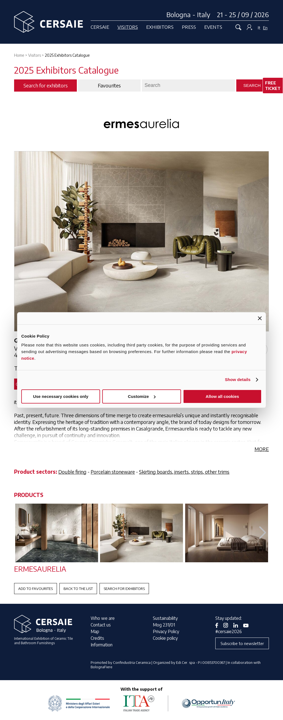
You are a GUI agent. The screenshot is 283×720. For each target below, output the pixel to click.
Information (101, 645)
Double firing (72, 471)
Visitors (127, 27)
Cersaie (100, 27)
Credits (97, 638)
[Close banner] (260, 318)
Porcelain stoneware (113, 471)
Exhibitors (160, 27)
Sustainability (165, 618)
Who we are (103, 618)
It (259, 27)
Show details (238, 379)
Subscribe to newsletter (242, 643)
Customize (142, 396)
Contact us (101, 625)
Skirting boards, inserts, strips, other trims (184, 471)
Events (213, 27)
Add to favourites (35, 588)
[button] (262, 533)
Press (189, 27)
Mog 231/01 (164, 625)
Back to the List (78, 588)
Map (95, 631)
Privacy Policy (166, 631)
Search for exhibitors (124, 588)
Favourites (109, 85)
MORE (262, 449)
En (265, 27)
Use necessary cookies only (60, 396)
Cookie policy (165, 638)
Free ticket (273, 85)
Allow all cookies (222, 396)
